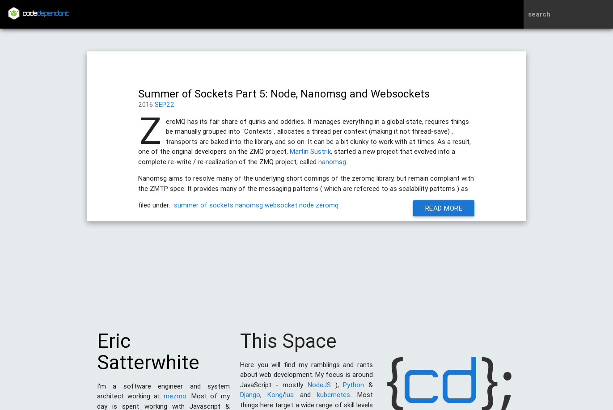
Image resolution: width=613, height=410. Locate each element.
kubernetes (333, 399)
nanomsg (332, 161)
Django (250, 399)
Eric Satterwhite (148, 356)
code (46, 14)
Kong (275, 399)
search (539, 14)
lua (289, 399)
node (306, 205)
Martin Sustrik (310, 151)
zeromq (327, 205)
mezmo (175, 400)
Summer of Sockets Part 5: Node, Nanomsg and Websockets (284, 93)
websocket (281, 205)
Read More (446, 208)
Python (353, 389)
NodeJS (319, 389)
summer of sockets (203, 205)
